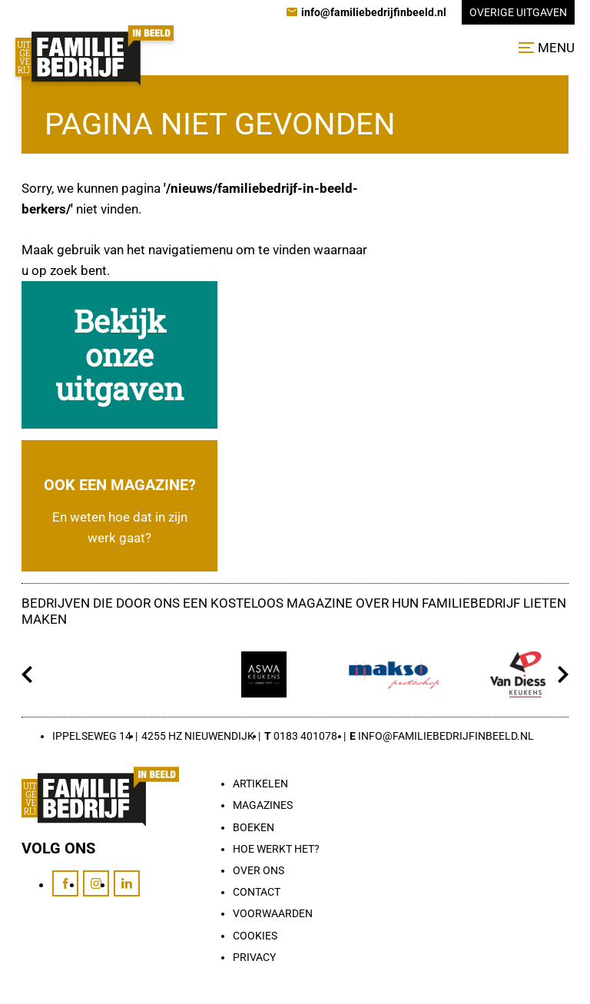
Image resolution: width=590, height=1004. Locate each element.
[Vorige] (27, 674)
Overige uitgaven (518, 12)
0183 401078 (305, 736)
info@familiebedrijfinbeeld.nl (446, 736)
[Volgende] (562, 674)
